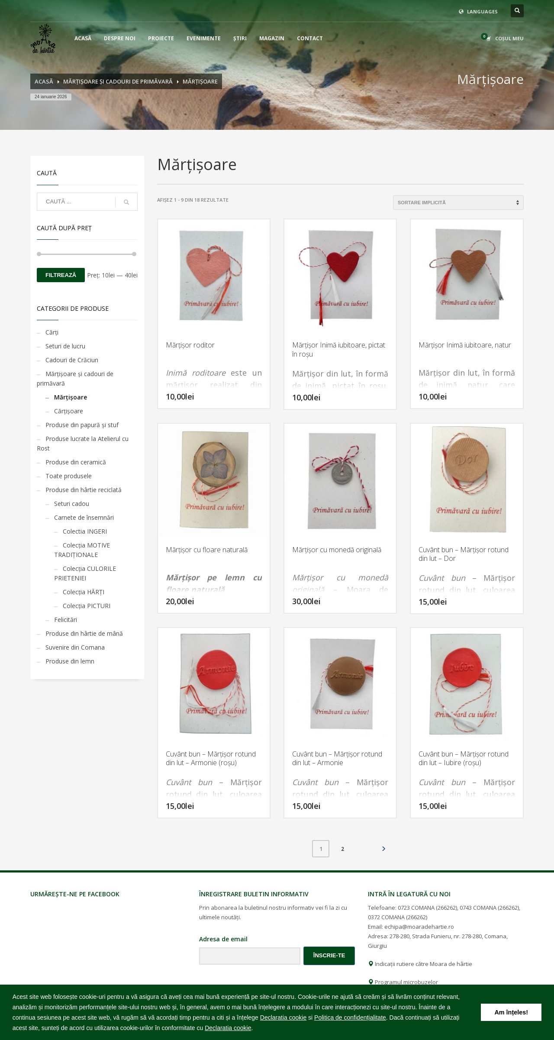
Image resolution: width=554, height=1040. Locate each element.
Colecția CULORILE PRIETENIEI (85, 573)
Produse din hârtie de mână (84, 633)
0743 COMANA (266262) (489, 907)
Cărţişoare (68, 411)
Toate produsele (68, 476)
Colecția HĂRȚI (83, 592)
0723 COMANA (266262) (427, 907)
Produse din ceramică (75, 462)
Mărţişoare (70, 397)
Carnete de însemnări (84, 517)
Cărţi (51, 332)
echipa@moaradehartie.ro (419, 927)
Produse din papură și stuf (82, 425)
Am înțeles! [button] (511, 1012)
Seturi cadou (71, 503)
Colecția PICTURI (86, 606)
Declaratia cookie (283, 1017)
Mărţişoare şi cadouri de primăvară (75, 378)
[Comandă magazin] (458, 202)
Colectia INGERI (85, 531)
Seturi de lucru (65, 346)
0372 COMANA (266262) (397, 917)
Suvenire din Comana (75, 647)
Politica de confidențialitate (350, 1017)
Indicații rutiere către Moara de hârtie (420, 964)
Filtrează (60, 275)
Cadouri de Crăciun (71, 360)
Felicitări (65, 619)
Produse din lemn (69, 661)
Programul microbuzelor (403, 982)
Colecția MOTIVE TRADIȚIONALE (82, 550)
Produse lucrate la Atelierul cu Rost (83, 443)
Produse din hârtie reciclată (83, 490)
